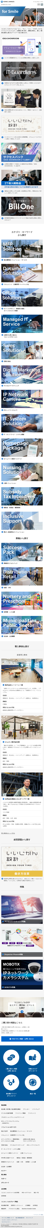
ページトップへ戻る (38, 1214)
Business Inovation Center (29, 1208)
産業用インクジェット (17, 1205)
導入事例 (3, 1174)
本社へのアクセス (26, 1192)
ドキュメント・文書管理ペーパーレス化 (12, 1135)
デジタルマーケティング (17, 1145)
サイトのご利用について (8, 1217)
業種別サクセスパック (7, 1162)
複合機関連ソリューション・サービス (21, 1131)
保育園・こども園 (31, 1162)
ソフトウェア (36, 1109)
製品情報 (3, 1105)
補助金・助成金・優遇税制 (24, 1158)
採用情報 (3, 1196)
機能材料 (3, 1208)
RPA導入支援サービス (7, 1158)
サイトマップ (29, 1217)
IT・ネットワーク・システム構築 (10, 1149)
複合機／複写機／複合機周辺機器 (10, 1109)
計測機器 (27, 1205)
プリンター (26, 1109)
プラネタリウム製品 (14, 1208)
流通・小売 (20, 1162)
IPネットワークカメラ (33, 1145)
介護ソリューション (26, 1153)
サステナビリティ (6, 1222)
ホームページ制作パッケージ (9, 1153)
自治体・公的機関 (6, 1166)
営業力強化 (4, 1145)
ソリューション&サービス (8, 1127)
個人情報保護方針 (20, 1217)
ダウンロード (5, 1182)
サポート (3, 1178)
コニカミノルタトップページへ (9, 1220)
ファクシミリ (32, 1113)
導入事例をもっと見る (8, 833)
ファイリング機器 (20, 1113)
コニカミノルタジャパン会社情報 (10, 1192)
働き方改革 (4, 1131)
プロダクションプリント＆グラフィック (12, 1117)
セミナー (3, 1170)
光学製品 (35, 1205)
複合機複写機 (4, 1205)
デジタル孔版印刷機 (7, 1113)
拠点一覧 (36, 1192)
